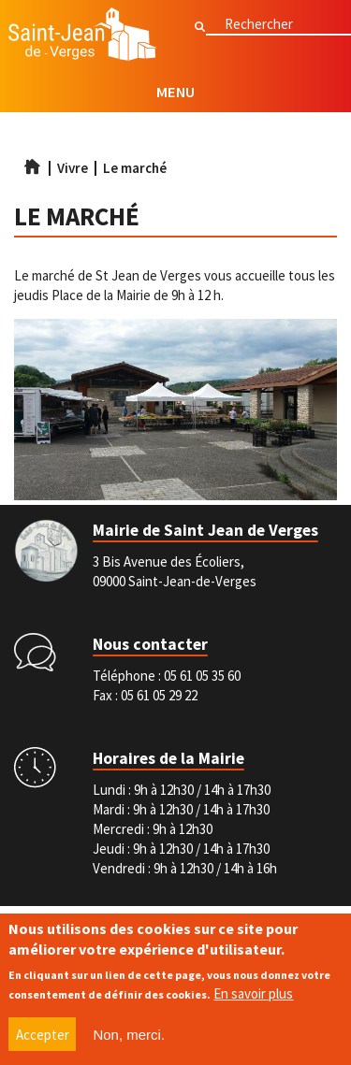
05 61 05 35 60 (202, 675)
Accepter (42, 1040)
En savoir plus (253, 999)
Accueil (31, 166)
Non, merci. (129, 1040)
